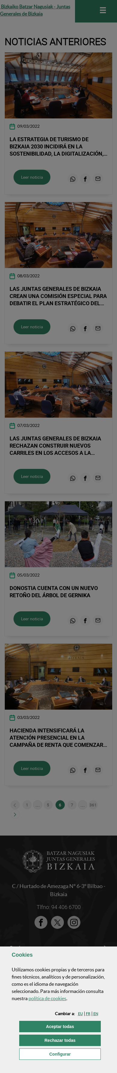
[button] (80, 1014)
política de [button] (47, 998)
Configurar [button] (75, 1054)
